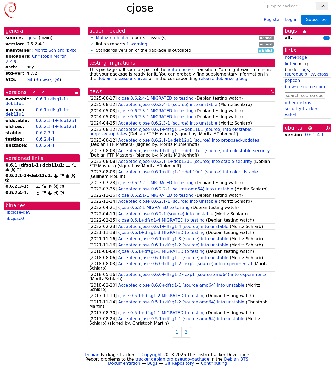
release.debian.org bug (223, 78)
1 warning (136, 43)
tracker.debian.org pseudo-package (172, 359)
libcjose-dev (18, 212)
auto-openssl (181, 69)
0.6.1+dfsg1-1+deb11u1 (37, 101)
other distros (298, 102)
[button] (92, 37)
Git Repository (179, 363)
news (95, 91)
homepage (296, 57)
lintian (291, 63)
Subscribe (316, 19)
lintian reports (181, 44)
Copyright (151, 354)
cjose (31, 37)
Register (272, 19)
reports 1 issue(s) (181, 38)
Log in (291, 19)
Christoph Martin (49, 56)
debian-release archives (122, 78)
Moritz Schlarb (49, 50)
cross (322, 74)
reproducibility (300, 74)
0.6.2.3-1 (45, 132)
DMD (71, 50)
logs (304, 69)
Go (322, 6)
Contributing (214, 363)
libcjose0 (14, 218)
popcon (292, 80)
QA (56, 79)
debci (290, 114)
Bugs (152, 363)
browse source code (305, 86)
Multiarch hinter (112, 37)
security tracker (301, 108)
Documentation (124, 363)
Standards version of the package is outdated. (181, 50)
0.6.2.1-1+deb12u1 (56, 120)
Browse (43, 79)
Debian (92, 354)
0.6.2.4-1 (45, 139)
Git (29, 79)
